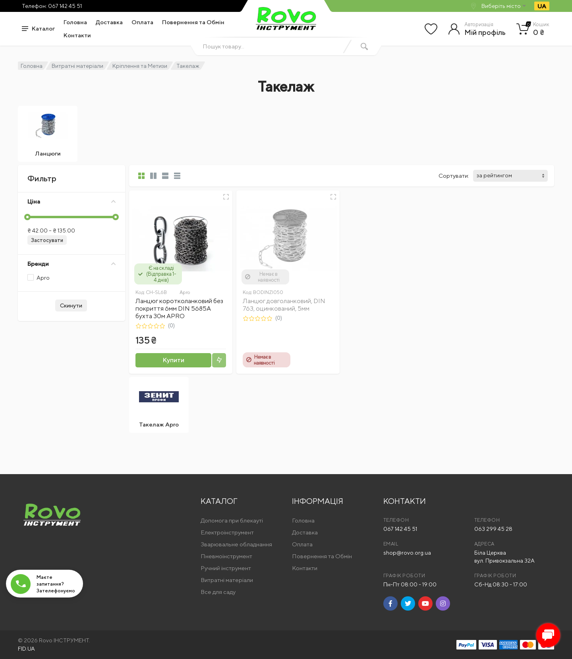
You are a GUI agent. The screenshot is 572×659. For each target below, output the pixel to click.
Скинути (71, 305)
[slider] (27, 217)
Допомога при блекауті (232, 520)
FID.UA (26, 649)
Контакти (77, 35)
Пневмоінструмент (226, 556)
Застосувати (47, 240)
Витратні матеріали (77, 66)
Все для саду (218, 591)
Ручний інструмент (226, 568)
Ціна (71, 201)
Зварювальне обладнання (236, 544)
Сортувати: (454, 175)
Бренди (71, 263)
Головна (75, 22)
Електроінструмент (227, 532)
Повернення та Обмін (193, 22)
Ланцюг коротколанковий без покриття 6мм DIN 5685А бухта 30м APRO (179, 308)
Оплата (142, 22)
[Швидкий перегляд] (226, 196)
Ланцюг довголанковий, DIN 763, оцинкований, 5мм (284, 304)
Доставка (109, 22)
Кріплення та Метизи (139, 66)
